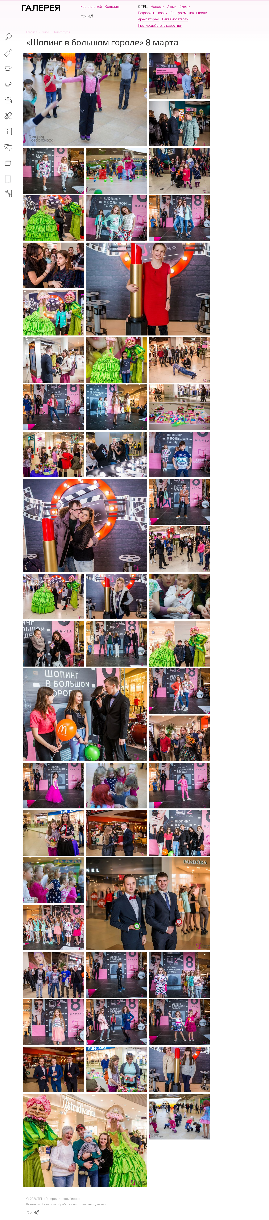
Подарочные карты (152, 13)
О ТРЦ (143, 7)
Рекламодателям (175, 19)
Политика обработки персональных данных (74, 1204)
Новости (157, 7)
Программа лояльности (188, 13)
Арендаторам (148, 19)
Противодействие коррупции (160, 26)
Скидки (184, 7)
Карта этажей (91, 7)
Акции (171, 7)
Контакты (112, 7)
